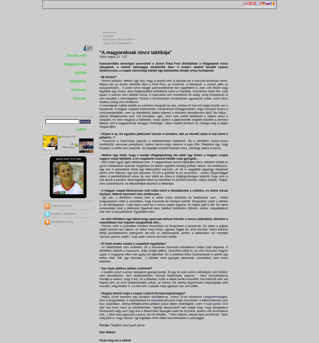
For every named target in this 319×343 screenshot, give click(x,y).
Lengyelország (213, 296)
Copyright (108, 35)
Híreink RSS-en (58, 206)
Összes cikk (76, 55)
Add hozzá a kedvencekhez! (119, 39)
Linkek (81, 129)
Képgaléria (77, 81)
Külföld (80, 73)
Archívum (78, 90)
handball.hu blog (58, 221)
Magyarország (75, 64)
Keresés (79, 98)
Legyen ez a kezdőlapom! (117, 43)
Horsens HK (68, 136)
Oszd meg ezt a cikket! (115, 340)
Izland (155, 300)
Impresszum (110, 32)
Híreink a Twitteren (60, 214)
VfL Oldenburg (68, 146)
